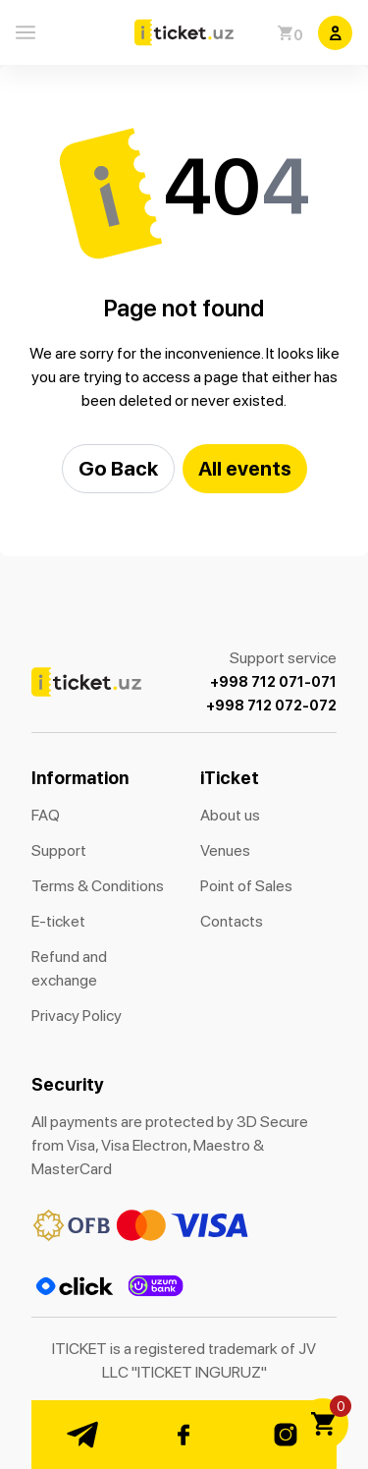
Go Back (118, 468)
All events (244, 468)
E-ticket (58, 921)
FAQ (45, 815)
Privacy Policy (76, 1015)
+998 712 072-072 (271, 705)
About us (230, 815)
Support (58, 850)
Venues (225, 850)
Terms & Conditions (97, 885)
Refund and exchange (69, 968)
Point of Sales (246, 885)
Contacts (231, 921)
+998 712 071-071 (273, 682)
